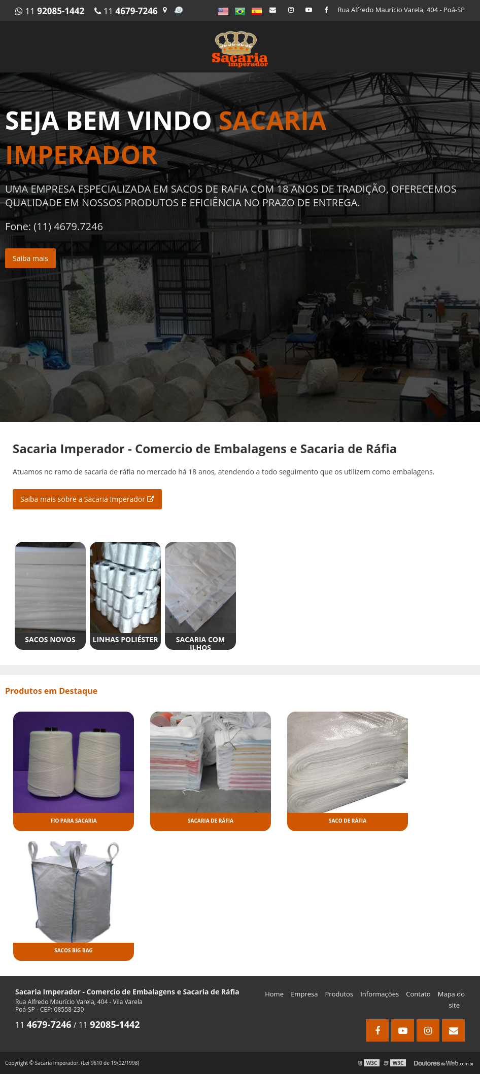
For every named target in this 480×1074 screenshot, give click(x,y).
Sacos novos (50, 639)
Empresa (304, 993)
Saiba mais (30, 258)
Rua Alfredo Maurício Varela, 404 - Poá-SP (401, 9)
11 (49, 11)
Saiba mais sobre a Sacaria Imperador (87, 499)
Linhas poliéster (125, 639)
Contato (418, 993)
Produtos (339, 993)
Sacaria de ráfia (210, 820)
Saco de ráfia (347, 820)
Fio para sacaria (73, 820)
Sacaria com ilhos (200, 643)
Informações (379, 993)
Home (274, 993)
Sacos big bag (73, 950)
